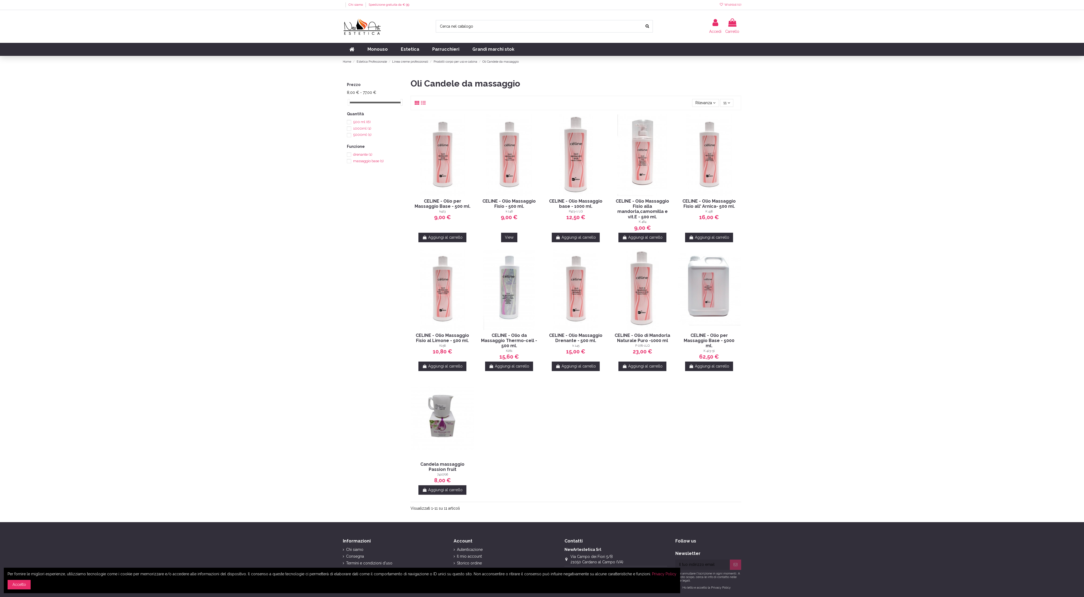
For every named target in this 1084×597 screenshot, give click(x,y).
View (509, 237)
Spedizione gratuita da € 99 (389, 5)
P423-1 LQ (576, 211)
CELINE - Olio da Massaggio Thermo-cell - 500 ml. (509, 340)
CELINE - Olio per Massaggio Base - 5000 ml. (709, 340)
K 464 (642, 222)
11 (726, 103)
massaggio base (368, 161)
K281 (509, 351)
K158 (442, 345)
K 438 (709, 211)
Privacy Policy (721, 587)
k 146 (509, 211)
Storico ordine (469, 563)
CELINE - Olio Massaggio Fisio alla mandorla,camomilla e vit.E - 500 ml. (642, 209)
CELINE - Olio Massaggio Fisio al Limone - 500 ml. (442, 338)
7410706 (442, 474)
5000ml (362, 135)
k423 (442, 211)
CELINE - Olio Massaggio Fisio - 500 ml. (509, 204)
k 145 (575, 345)
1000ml (362, 128)
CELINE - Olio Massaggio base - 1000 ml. (575, 204)
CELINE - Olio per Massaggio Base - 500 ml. (442, 204)
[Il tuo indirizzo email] (702, 565)
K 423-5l (709, 351)
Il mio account (469, 556)
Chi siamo (356, 5)
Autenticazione (470, 549)
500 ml (362, 122)
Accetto (19, 584)
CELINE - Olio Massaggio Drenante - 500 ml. (575, 338)
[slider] (349, 102)
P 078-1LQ (642, 345)
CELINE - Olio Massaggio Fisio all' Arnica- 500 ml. (709, 204)
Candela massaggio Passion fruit (442, 467)
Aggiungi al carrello (442, 237)
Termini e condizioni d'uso (369, 563)
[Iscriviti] (735, 565)
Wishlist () (730, 5)
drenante (362, 154)
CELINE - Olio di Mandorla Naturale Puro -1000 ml (642, 338)
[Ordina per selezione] (705, 103)
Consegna (355, 556)
